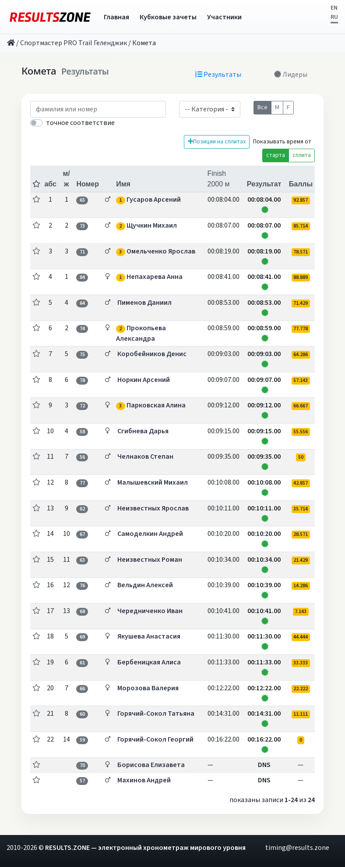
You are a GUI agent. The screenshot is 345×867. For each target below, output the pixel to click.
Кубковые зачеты (168, 17)
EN (334, 8)
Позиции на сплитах (217, 141)
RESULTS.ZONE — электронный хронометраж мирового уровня (145, 848)
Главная (116, 17)
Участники (224, 17)
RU (334, 17)
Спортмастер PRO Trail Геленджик (73, 43)
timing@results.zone (297, 848)
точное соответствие (80, 123)
